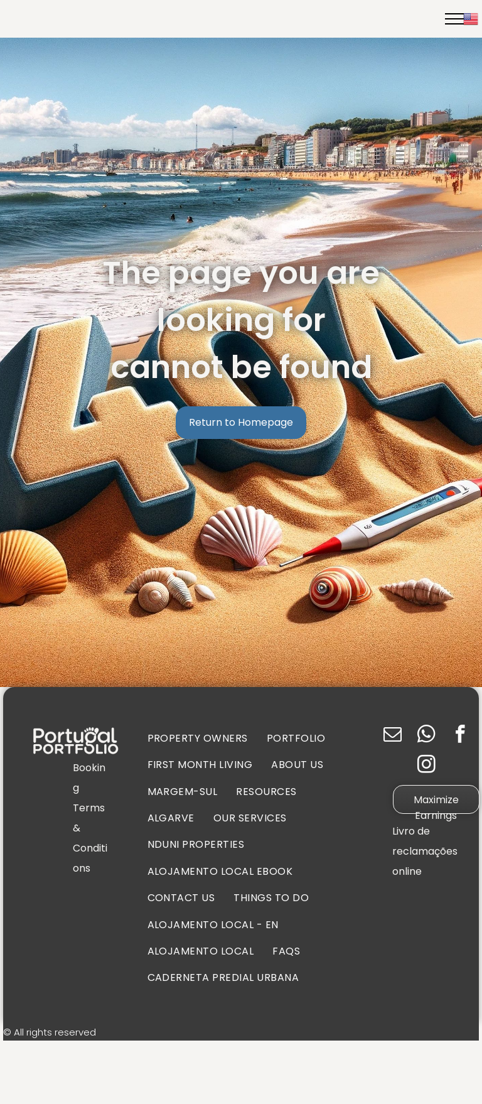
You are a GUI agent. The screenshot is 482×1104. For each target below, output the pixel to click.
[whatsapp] (426, 736)
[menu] (454, 19)
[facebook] (460, 736)
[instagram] (426, 766)
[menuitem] (197, 738)
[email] (392, 736)
